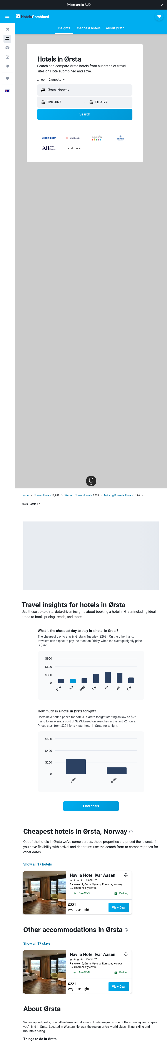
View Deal (118, 907)
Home (25, 495)
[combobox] (51, 79)
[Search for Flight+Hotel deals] (7, 57)
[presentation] (131, 832)
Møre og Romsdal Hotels (118, 495)
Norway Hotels (42, 495)
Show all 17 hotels (37, 864)
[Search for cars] (7, 47)
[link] (91, 806)
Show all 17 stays (36, 943)
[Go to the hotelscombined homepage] (33, 16)
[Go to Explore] (7, 66)
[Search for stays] (7, 38)
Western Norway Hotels (78, 495)
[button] (162, 5)
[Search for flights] (7, 29)
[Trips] (7, 78)
